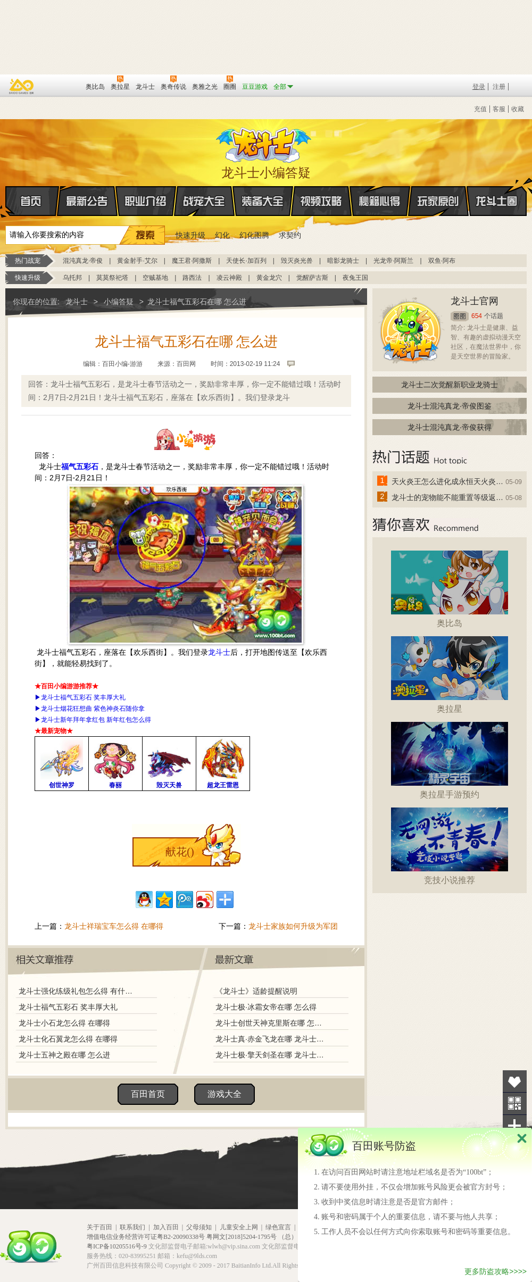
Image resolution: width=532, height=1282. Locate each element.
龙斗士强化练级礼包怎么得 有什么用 (78, 991)
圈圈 (460, 316)
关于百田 (99, 1227)
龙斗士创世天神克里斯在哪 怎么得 (270, 1023)
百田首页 (148, 1093)
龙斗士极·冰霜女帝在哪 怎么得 (266, 1007)
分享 (515, 1126)
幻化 (222, 235)
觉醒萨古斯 (312, 277)
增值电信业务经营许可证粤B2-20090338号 (146, 1237)
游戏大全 (224, 1093)
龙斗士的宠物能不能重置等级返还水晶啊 (448, 497)
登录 (478, 86)
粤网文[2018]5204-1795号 (241, 1237)
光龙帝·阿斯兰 (393, 260)
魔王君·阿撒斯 (192, 260)
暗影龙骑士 (343, 260)
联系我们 (132, 1227)
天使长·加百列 (246, 260)
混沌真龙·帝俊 (83, 260)
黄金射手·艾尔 (137, 260)
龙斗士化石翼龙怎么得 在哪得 (68, 1039)
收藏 (517, 109)
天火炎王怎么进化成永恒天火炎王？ (448, 481)
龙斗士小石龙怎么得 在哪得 (64, 1023)
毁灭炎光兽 (297, 260)
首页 (6, 201)
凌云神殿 (229, 277)
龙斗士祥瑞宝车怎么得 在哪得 (113, 926)
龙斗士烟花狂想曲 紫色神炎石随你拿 (93, 708)
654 (476, 316)
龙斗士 (264, 142)
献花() (179, 852)
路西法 (192, 277)
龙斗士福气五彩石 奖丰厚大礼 (83, 697)
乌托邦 (72, 277)
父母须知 (199, 1227)
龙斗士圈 (497, 191)
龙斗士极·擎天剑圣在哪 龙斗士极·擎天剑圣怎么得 (270, 1055)
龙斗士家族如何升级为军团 (293, 926)
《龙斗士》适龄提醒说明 (256, 991)
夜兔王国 (355, 277)
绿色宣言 (278, 1227)
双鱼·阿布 (441, 260)
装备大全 (262, 201)
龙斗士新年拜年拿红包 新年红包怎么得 (96, 719)
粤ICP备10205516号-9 (117, 1246)
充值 (480, 109)
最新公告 (87, 201)
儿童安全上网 (239, 1227)
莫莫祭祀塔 (112, 277)
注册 (499, 86)
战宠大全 (204, 201)
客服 (499, 109)
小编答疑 (119, 301)
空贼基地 (155, 277)
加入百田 (166, 1227)
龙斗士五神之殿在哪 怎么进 (64, 1055)
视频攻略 (321, 201)
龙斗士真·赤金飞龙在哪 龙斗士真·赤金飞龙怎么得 (270, 1039)
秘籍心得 (380, 201)
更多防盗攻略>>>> (495, 1271)
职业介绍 (145, 201)
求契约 (290, 235)
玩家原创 (438, 201)
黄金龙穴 (269, 277)
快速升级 (190, 235)
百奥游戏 (21, 86)
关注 (515, 1103)
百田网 (62, 85)
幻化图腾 (254, 235)
